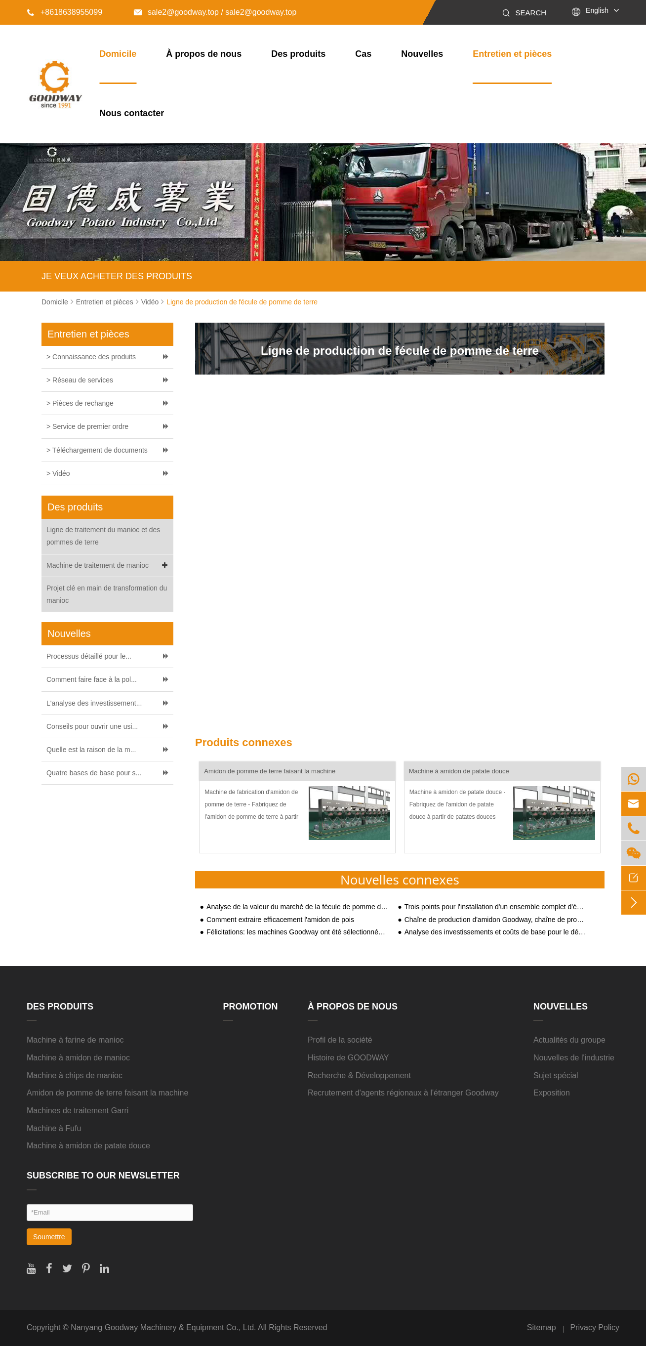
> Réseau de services (79, 380)
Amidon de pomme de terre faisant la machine (269, 771)
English (597, 10)
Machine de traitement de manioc (108, 565)
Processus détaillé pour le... (88, 656)
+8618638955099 (64, 12)
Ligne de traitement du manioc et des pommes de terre (103, 536)
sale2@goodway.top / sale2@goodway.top (215, 12)
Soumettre (49, 1237)
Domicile (117, 54)
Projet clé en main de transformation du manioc (106, 594)
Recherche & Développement (359, 1075)
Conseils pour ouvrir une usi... (92, 726)
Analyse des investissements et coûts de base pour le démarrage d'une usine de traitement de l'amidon (495, 932)
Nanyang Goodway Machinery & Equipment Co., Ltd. (163, 1327)
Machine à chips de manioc (74, 1075)
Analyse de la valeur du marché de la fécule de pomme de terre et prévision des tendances (297, 907)
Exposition (551, 1093)
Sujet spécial (555, 1075)
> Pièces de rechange (80, 403)
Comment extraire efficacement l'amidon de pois (280, 920)
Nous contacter (131, 113)
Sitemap (541, 1327)
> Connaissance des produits (91, 357)
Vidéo (150, 302)
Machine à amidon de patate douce (459, 771)
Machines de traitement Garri (77, 1110)
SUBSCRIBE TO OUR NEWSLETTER (103, 1175)
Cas (363, 54)
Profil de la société (340, 1040)
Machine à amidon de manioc (78, 1057)
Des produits (298, 54)
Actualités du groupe (569, 1040)
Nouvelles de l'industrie (573, 1057)
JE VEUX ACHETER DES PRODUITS (116, 276)
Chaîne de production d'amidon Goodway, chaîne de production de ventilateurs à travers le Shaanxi (495, 920)
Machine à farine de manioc (75, 1040)
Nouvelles (422, 54)
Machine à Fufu (54, 1128)
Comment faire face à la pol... (91, 679)
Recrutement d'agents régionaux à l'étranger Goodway (403, 1093)
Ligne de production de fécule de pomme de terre (242, 302)
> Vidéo (58, 473)
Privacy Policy (594, 1327)
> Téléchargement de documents (97, 450)
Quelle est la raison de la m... (91, 750)
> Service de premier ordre (87, 426)
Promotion (250, 1006)
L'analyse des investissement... (94, 703)
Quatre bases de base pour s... (93, 773)
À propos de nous (204, 54)
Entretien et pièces (512, 54)
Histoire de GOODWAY (348, 1057)
